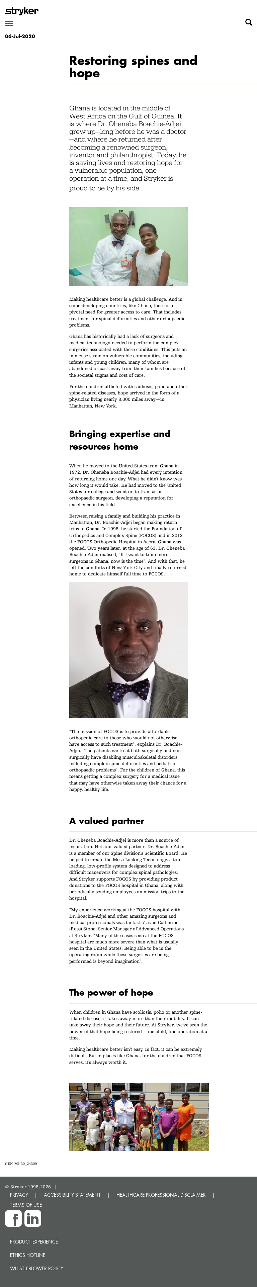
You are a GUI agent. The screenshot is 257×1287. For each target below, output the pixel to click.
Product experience (34, 1241)
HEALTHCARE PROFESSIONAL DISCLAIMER (161, 1195)
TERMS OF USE (26, 1205)
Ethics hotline (27, 1255)
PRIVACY (19, 1195)
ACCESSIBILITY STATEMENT (72, 1195)
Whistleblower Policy (36, 1268)
